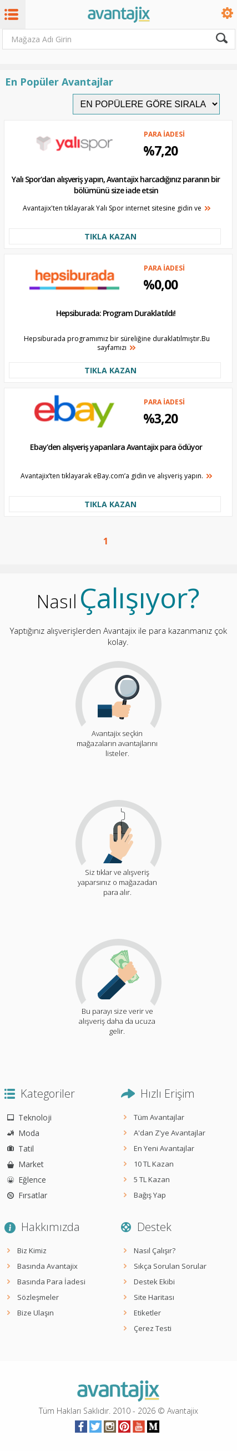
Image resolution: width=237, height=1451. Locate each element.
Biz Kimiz (32, 1250)
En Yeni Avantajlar (164, 1148)
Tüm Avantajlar (159, 1117)
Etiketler (147, 1313)
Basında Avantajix (47, 1266)
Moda (28, 1133)
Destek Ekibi (154, 1282)
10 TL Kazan (154, 1164)
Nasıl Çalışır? (154, 1250)
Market (31, 1164)
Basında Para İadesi (51, 1282)
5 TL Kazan (152, 1179)
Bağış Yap (150, 1195)
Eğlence (32, 1179)
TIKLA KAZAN (110, 236)
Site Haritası (154, 1297)
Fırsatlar (32, 1195)
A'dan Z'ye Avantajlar (169, 1133)
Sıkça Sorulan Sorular (170, 1266)
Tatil (26, 1148)
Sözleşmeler (38, 1297)
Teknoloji (35, 1117)
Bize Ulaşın (35, 1313)
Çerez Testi (153, 1328)
